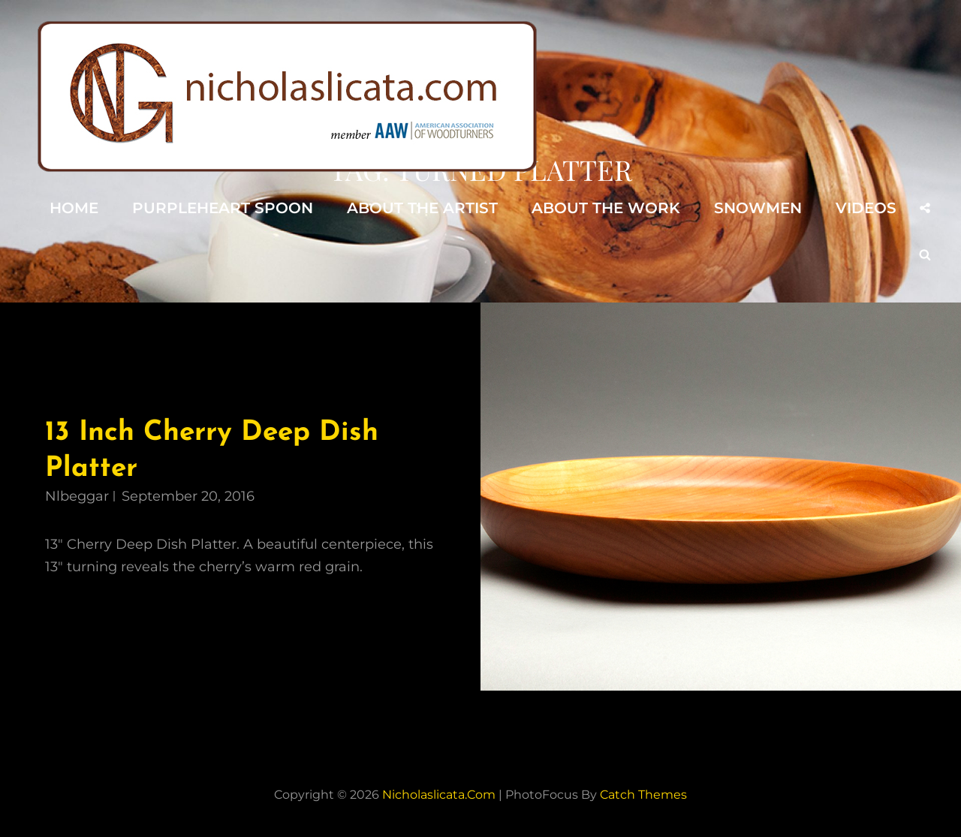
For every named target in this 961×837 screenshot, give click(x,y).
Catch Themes (643, 794)
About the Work (606, 208)
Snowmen (758, 208)
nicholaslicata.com (439, 794)
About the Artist (422, 208)
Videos (866, 208)
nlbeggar (77, 496)
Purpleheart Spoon (222, 208)
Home (74, 208)
